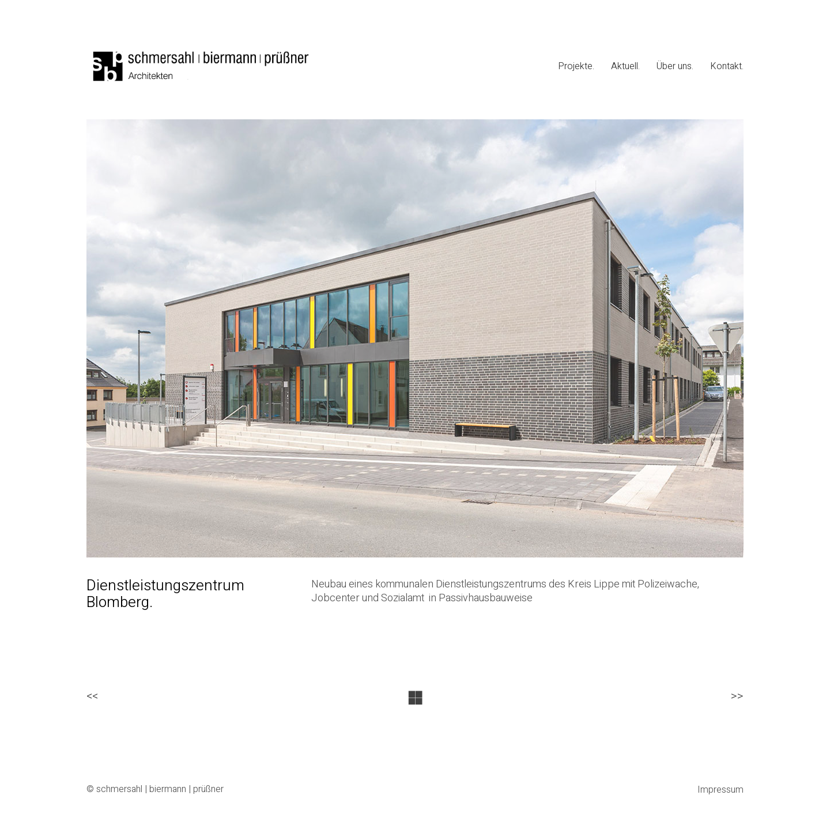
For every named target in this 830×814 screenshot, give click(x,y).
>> (737, 696)
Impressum (720, 790)
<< (92, 696)
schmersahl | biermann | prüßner (160, 789)
